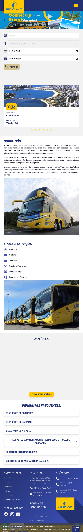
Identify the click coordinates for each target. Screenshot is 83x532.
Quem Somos (9, 478)
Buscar (11, 66)
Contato (7, 495)
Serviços (7, 487)
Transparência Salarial (12, 500)
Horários (7, 482)
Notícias (7, 491)
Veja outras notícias (42, 394)
